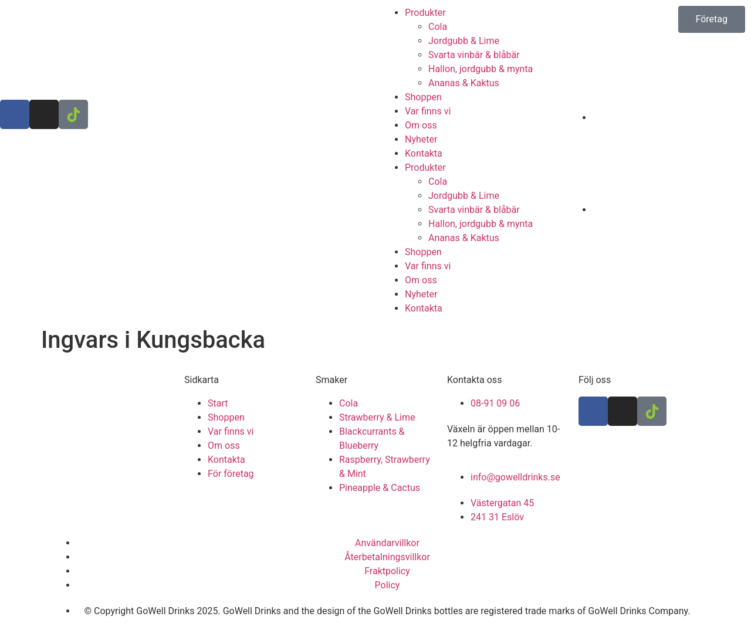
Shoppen (423, 97)
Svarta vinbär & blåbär (474, 54)
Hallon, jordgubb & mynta (480, 68)
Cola (437, 26)
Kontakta (423, 153)
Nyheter (421, 139)
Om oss (421, 125)
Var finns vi (428, 111)
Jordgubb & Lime (463, 40)
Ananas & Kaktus (463, 83)
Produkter (425, 12)
